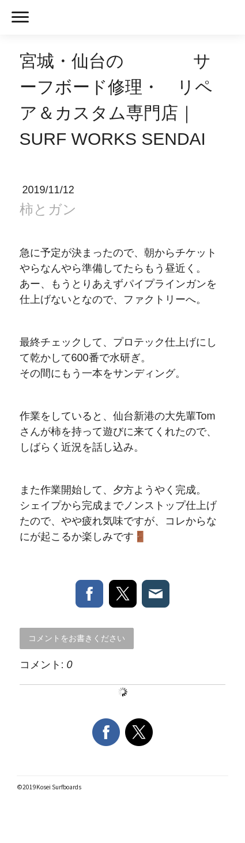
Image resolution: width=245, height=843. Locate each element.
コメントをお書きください (76, 638)
